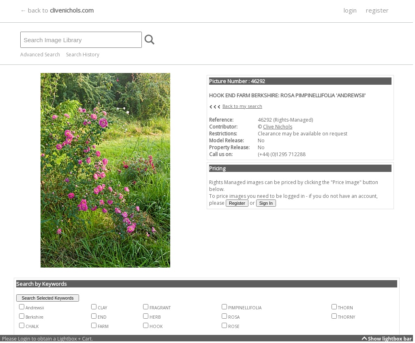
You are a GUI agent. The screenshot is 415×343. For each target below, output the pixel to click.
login (350, 10)
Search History (82, 54)
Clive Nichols (277, 126)
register (377, 10)
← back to (57, 10)
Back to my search (242, 106)
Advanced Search (40, 54)
